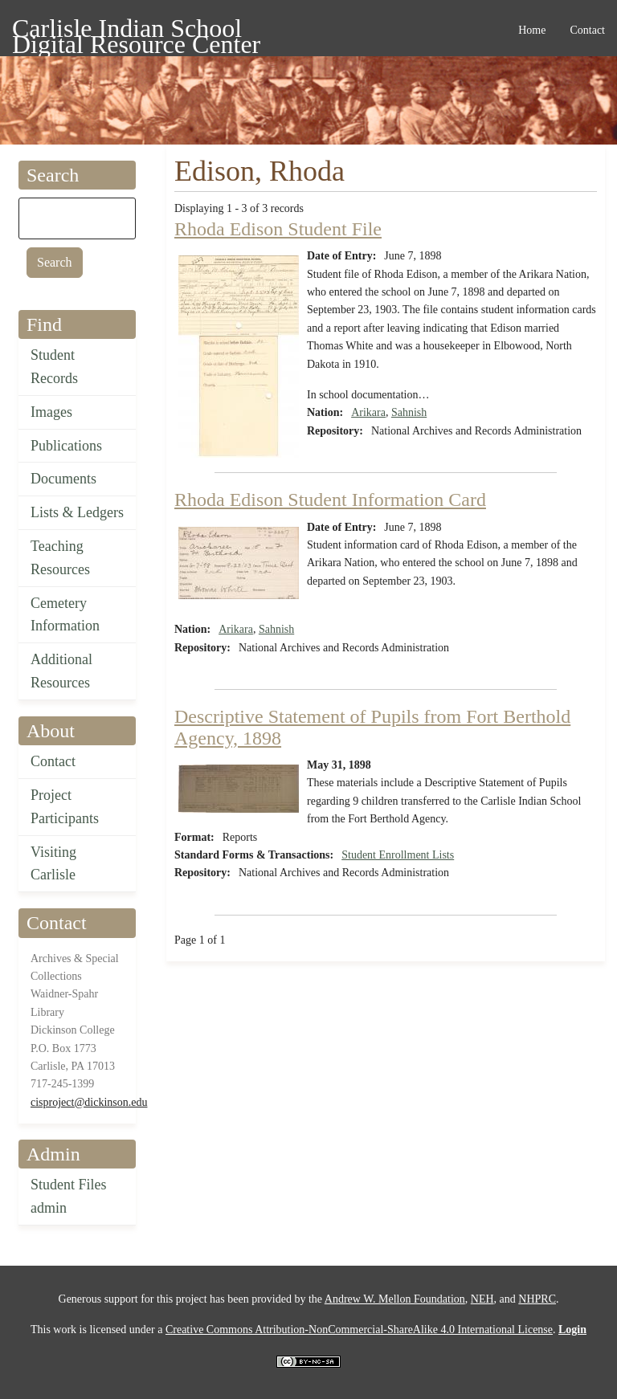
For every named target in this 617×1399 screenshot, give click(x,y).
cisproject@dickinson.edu (89, 1102)
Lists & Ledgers (77, 512)
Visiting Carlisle (53, 863)
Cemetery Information (65, 614)
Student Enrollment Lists (397, 855)
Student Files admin (69, 1196)
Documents (63, 479)
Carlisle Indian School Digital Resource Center (136, 31)
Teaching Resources (60, 557)
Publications (66, 446)
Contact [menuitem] (587, 30)
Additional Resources (61, 671)
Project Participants (65, 806)
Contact (53, 761)
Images (51, 412)
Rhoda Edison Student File (278, 228)
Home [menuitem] (531, 30)
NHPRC (537, 1299)
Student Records (54, 366)
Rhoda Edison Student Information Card (330, 499)
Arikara (368, 412)
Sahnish (409, 412)
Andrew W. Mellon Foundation (395, 1299)
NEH (482, 1299)
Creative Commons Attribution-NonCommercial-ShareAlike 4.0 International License (359, 1330)
